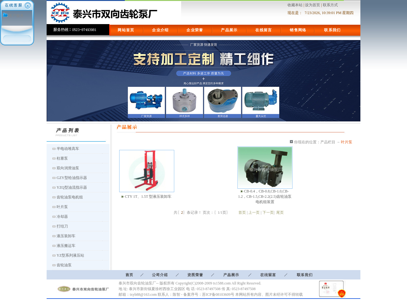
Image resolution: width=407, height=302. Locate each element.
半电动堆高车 (68, 148)
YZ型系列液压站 (70, 255)
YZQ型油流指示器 (72, 187)
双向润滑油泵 (68, 168)
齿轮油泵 (64, 265)
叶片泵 (62, 207)
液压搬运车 (66, 245)
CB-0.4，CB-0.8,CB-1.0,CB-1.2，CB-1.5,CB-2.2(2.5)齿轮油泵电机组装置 (265, 196)
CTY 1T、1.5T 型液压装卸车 (148, 196)
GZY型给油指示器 (72, 178)
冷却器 (62, 216)
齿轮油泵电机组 (70, 197)
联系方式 (330, 5)
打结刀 (62, 226)
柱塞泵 (62, 158)
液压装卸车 (66, 236)
